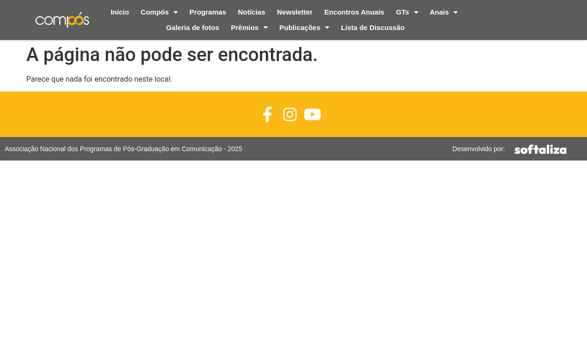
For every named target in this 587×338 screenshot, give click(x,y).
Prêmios (249, 28)
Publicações (304, 28)
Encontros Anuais (354, 12)
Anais (444, 12)
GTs (407, 12)
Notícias (251, 12)
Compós (159, 12)
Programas (207, 12)
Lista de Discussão (373, 27)
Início (120, 12)
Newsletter (295, 12)
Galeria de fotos (192, 27)
